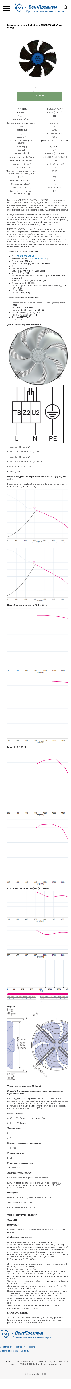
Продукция (20, 1347)
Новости (31, 1347)
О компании (6, 1347)
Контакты (25, 1351)
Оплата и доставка (9, 1351)
